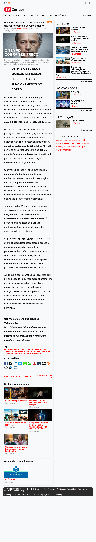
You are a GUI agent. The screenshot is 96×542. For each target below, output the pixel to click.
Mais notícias (86, 82)
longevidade (19, 351)
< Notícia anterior (12, 376)
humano (36, 351)
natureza (18, 353)
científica (9, 353)
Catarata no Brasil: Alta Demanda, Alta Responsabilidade (79, 49)
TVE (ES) (75, 92)
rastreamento (61, 140)
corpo (29, 351)
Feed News (22, 28)
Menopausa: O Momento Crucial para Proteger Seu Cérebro (16, 449)
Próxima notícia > (44, 376)
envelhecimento (11, 349)
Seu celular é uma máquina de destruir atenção (38, 403)
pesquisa (46, 351)
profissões (72, 147)
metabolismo (40, 349)
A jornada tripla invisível (16, 401)
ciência (23, 349)
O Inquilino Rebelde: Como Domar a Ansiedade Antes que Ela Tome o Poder (38, 426)
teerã (66, 143)
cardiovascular (63, 150)
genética (9, 351)
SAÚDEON (10, 479)
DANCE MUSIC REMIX (77, 102)
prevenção (37, 353)
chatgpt (81, 147)
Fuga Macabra (77, 121)
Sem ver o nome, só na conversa (15, 424)
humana (27, 353)
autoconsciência (77, 140)
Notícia (28, 376)
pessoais (75, 143)
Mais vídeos (86, 111)
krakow (85, 143)
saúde (30, 349)
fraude (59, 143)
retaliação (60, 147)
